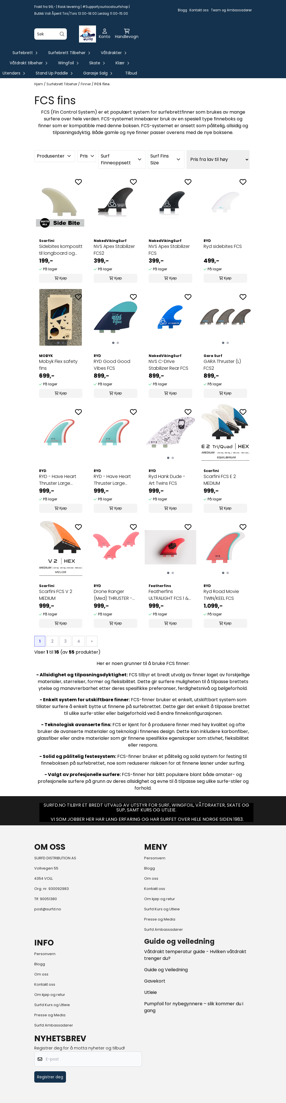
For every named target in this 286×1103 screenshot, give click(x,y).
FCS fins (102, 84)
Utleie (150, 992)
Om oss (151, 878)
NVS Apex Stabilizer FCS (169, 249)
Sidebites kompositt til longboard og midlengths (60, 250)
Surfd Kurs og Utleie (162, 909)
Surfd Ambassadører (163, 929)
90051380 (48, 898)
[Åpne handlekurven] (127, 34)
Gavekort (154, 981)
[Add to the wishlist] (78, 181)
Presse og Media (159, 919)
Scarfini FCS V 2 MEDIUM (55, 595)
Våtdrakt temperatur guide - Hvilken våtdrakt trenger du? (195, 955)
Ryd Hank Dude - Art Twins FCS (167, 479)
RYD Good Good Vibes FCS (112, 364)
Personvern (154, 858)
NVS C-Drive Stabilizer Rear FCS (168, 364)
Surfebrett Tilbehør (62, 84)
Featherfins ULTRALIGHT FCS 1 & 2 (169, 595)
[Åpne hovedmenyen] (89, 34)
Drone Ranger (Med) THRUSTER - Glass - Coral (113, 595)
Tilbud (131, 73)
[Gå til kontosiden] (105, 34)
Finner (86, 84)
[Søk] (50, 34)
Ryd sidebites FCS (223, 246)
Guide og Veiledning (166, 969)
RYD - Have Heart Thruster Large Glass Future (112, 480)
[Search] (62, 34)
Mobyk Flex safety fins (58, 364)
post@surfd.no (47, 909)
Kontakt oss (199, 10)
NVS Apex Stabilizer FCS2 (114, 249)
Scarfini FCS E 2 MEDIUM (220, 479)
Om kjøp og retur (159, 898)
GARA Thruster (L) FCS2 (222, 364)
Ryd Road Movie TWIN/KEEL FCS (221, 595)
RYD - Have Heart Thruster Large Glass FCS (57, 480)
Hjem (39, 84)
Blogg (182, 10)
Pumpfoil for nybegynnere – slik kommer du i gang (193, 1007)
